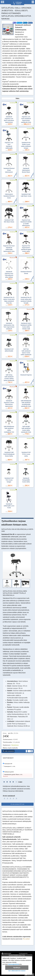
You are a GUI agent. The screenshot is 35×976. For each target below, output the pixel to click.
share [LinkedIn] (25, 23)
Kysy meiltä (29, 975)
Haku (17, 98)
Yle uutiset (26, 939)
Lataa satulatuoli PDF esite (17, 804)
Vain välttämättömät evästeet (16, 970)
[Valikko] (33, 3)
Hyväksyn (16, 967)
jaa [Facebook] (14, 23)
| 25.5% (13, 733)
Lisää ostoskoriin (8, 751)
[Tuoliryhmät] (2, 3)
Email (30, 23)
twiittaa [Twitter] (19, 23)
